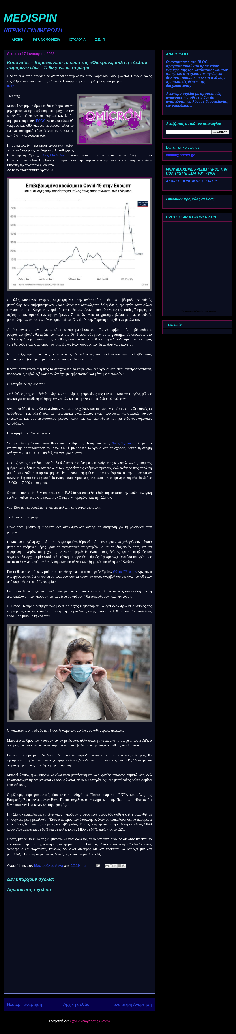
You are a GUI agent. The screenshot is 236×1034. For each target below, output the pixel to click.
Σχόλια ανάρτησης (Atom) (90, 1021)
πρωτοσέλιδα (192, 311)
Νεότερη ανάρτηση (24, 1004)
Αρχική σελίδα (76, 1004)
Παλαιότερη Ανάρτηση (131, 1004)
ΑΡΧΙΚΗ (17, 39)
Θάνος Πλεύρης (124, 571)
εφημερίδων (210, 311)
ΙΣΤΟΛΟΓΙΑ (77, 39)
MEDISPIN (30, 18)
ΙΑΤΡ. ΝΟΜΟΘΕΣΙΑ (46, 39)
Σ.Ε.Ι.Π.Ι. (101, 39)
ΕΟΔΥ (40, 120)
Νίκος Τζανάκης (123, 443)
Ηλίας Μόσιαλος (52, 155)
